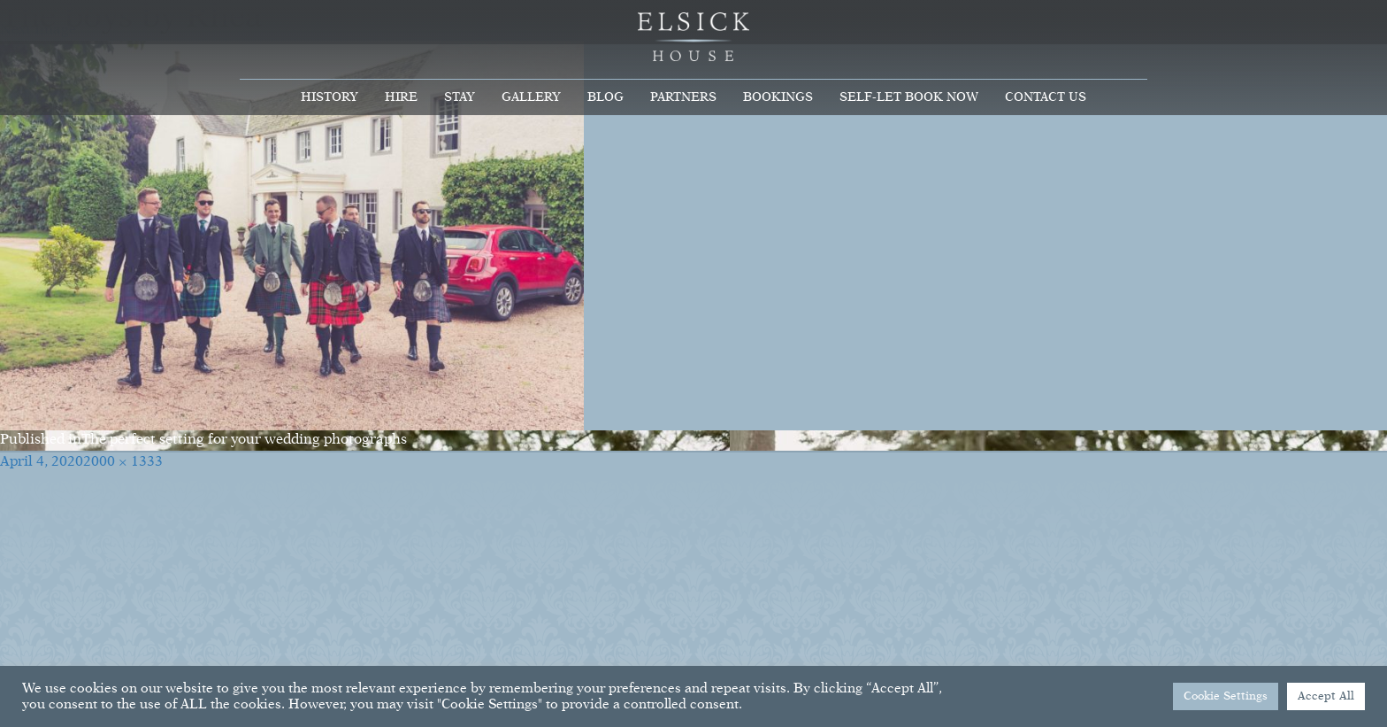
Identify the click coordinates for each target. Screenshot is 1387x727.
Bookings (778, 97)
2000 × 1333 (123, 462)
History (329, 97)
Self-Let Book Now (908, 97)
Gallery (531, 97)
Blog (605, 97)
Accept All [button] (1326, 696)
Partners (683, 97)
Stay (459, 97)
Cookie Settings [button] (1226, 696)
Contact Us (1045, 97)
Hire (401, 97)
